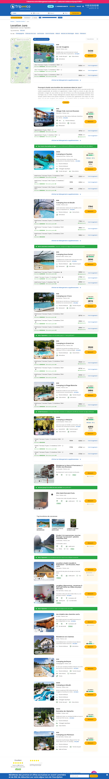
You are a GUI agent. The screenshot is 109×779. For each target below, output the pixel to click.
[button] (65, 6)
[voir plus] (65, 102)
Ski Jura (22, 30)
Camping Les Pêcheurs (69, 733)
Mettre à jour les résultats (22, 39)
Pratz (57, 495)
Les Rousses (40, 33)
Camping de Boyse (69, 660)
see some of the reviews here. (18, 766)
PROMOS (72, 6)
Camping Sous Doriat (69, 253)
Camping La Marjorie (69, 418)
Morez (77, 33)
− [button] (12, 42)
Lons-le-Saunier (49, 33)
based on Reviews (18, 765)
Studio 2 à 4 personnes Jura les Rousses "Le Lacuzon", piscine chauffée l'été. (68, 537)
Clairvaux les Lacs (60, 156)
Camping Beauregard (40, 529)
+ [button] (12, 40)
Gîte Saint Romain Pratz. (65, 493)
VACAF (79, 6)
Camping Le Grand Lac (69, 342)
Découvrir (90, 55)
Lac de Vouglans (69, 46)
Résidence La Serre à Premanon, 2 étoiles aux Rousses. (69, 466)
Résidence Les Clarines (65, 636)
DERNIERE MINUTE (61, 6)
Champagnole (20, 33)
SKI (50, 6)
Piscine (34, 17)
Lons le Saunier (60, 422)
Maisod (58, 33)
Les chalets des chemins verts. (68, 614)
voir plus (77, 54)
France (12, 21)
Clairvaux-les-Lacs (30, 33)
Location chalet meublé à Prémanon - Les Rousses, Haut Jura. (68, 564)
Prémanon (83, 33)
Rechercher (75, 13)
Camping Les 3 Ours (69, 295)
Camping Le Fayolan (69, 153)
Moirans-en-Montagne (67, 33)
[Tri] (92, 39)
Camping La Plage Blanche (69, 384)
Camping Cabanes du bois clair (72, 529)
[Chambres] (27, 18)
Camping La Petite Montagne (57, 529)
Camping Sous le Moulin (69, 201)
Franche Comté (20, 21)
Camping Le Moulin (69, 684)
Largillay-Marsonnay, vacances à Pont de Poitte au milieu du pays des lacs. (69, 587)
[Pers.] (67, 13)
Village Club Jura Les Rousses (69, 110)
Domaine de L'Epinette (69, 710)
